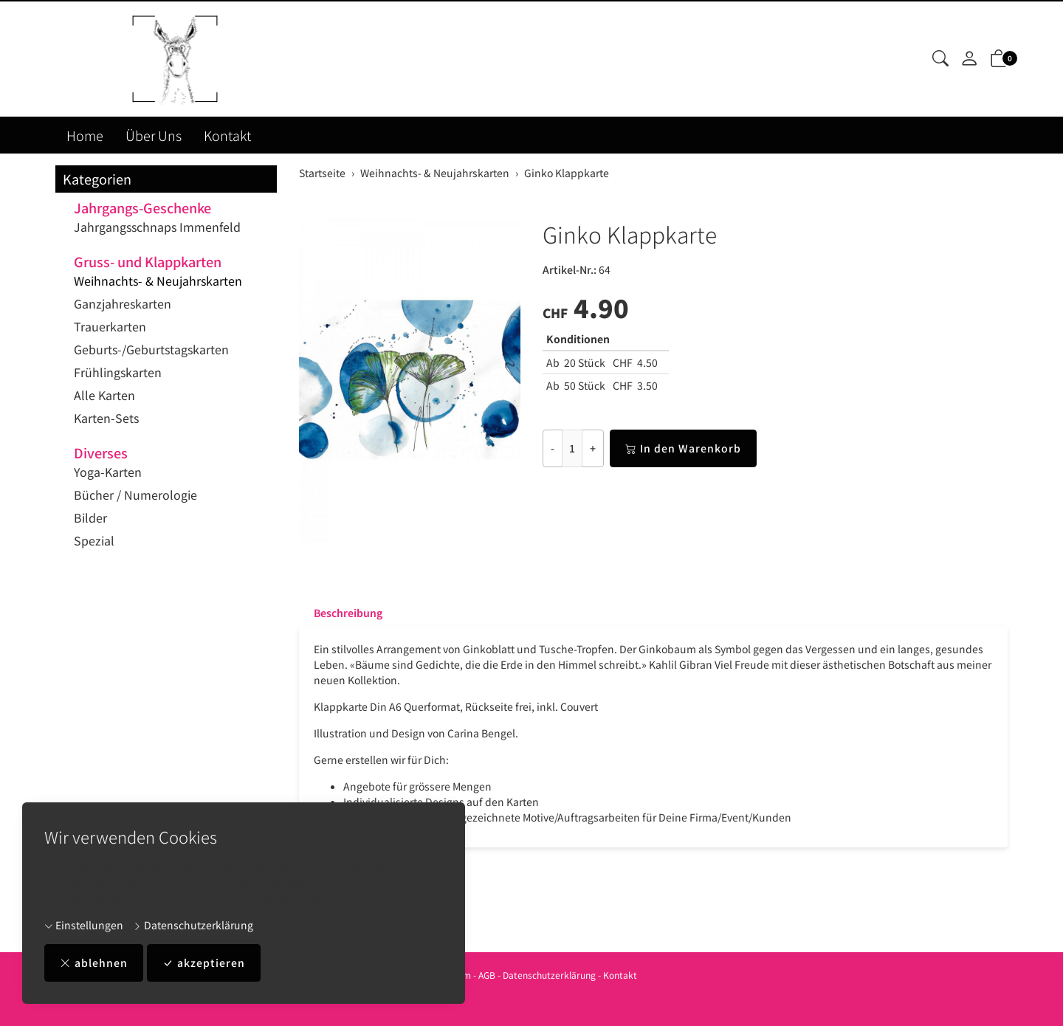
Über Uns (153, 135)
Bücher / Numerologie (135, 494)
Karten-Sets (106, 418)
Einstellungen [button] (83, 924)
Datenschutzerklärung (193, 924)
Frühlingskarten (118, 372)
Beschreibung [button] (348, 612)
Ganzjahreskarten (122, 303)
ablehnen (94, 963)
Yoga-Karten (108, 472)
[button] (940, 59)
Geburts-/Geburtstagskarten (151, 349)
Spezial (94, 540)
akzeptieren (203, 963)
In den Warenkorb (683, 448)
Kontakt (227, 135)
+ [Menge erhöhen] (593, 448)
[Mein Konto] (969, 59)
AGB (486, 974)
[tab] (340, 612)
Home (84, 135)
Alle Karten (104, 395)
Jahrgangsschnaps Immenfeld (157, 226)
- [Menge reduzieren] (552, 448)
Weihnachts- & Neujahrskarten (158, 280)
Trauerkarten (110, 326)
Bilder (90, 517)
